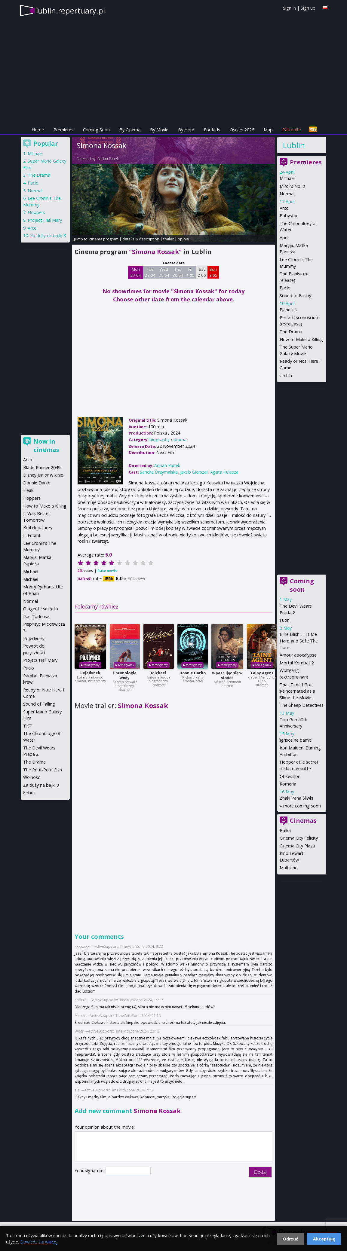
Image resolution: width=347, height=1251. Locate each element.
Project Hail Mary (45, 220)
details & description (140, 239)
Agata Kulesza (224, 472)
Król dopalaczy (37, 527)
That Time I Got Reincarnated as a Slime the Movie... (297, 691)
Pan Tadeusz (36, 616)
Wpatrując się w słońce (227, 675)
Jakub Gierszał (194, 472)
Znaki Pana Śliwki (296, 798)
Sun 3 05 (213, 272)
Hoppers (36, 212)
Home (38, 130)
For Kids (212, 130)
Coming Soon (96, 130)
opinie (183, 239)
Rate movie (107, 570)
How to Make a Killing (301, 339)
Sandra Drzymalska (159, 472)
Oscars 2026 (242, 130)
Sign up (308, 8)
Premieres (63, 130)
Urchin (286, 375)
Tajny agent (262, 673)
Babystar (289, 215)
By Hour (186, 130)
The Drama (291, 331)
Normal (287, 194)
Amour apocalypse (298, 655)
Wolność (31, 777)
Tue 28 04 (150, 272)
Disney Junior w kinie (43, 475)
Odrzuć (290, 1239)
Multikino (289, 868)
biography (159, 439)
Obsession (290, 776)
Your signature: (90, 1170)
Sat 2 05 (202, 272)
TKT (27, 726)
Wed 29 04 (164, 272)
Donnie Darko (193, 673)
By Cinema (129, 130)
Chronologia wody (125, 675)
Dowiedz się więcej (38, 1242)
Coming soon (302, 585)
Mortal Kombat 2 (297, 663)
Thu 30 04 (178, 272)
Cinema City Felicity (299, 838)
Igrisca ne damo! (296, 740)
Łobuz (29, 792)
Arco (284, 208)
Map (268, 130)
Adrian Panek (108, 158)
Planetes (288, 310)
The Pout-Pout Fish (42, 770)
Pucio (285, 288)
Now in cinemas (46, 445)
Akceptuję (324, 1239)
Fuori (285, 620)
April (284, 237)
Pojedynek (90, 673)
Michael (158, 673)
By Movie (159, 130)
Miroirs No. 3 (292, 186)
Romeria (288, 784)
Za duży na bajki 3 (48, 235)
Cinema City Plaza (297, 846)
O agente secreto (40, 609)
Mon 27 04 (136, 272)
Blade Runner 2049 (41, 467)
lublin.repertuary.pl (70, 10)
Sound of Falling (296, 295)
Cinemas (303, 820)
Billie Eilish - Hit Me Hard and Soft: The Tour (299, 640)
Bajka (285, 830)
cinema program (103, 239)
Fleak (28, 490)
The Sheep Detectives (302, 705)
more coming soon (302, 806)
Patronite (291, 130)
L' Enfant (32, 535)
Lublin (294, 145)
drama (180, 439)
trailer (168, 239)
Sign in (289, 8)
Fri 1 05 (190, 272)
